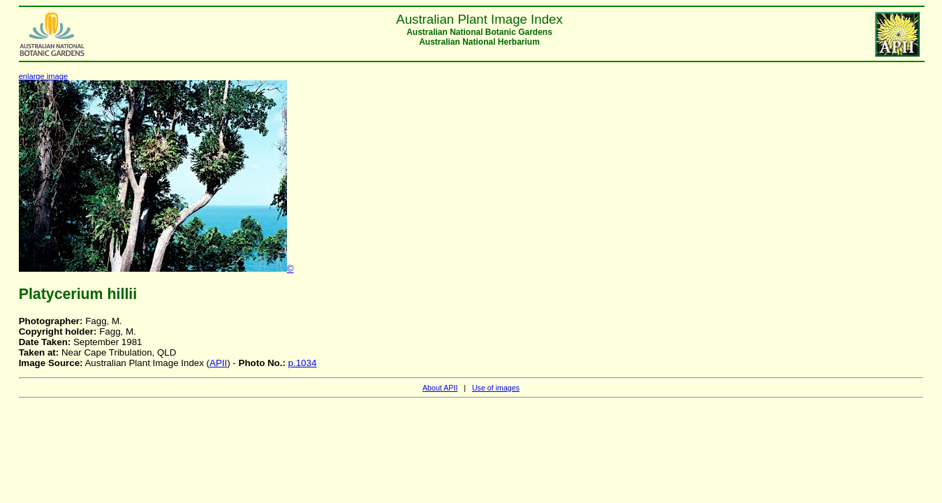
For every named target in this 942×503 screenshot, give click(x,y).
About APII (439, 388)
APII (218, 363)
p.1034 (302, 363)
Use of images (496, 388)
